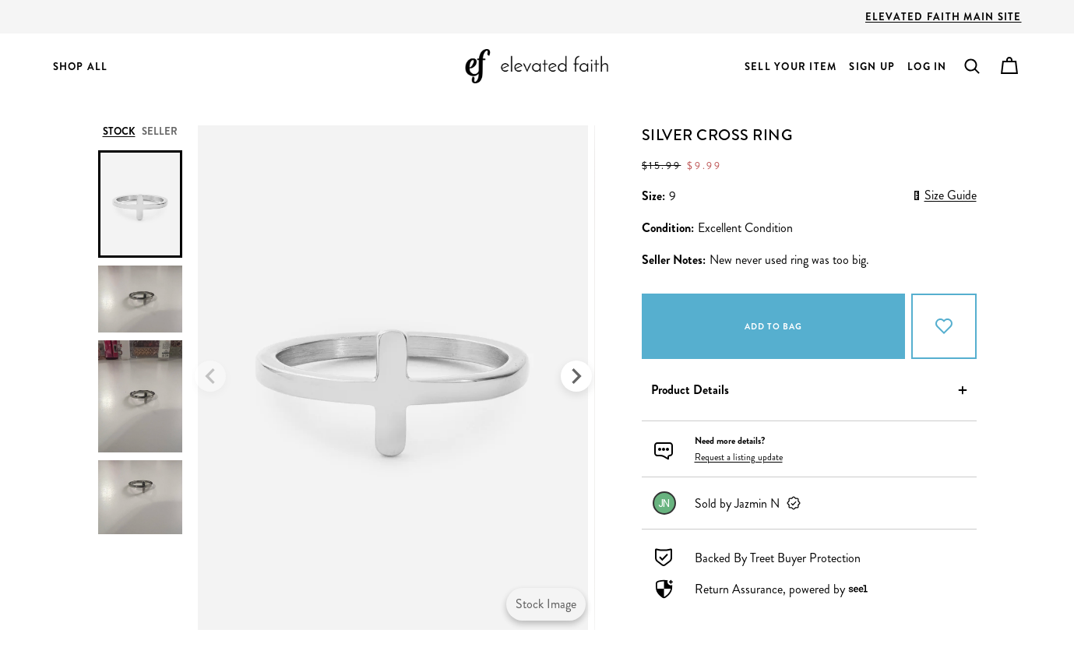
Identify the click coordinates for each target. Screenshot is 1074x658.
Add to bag (773, 326)
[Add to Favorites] (944, 326)
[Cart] (1009, 66)
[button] (972, 66)
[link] (809, 503)
